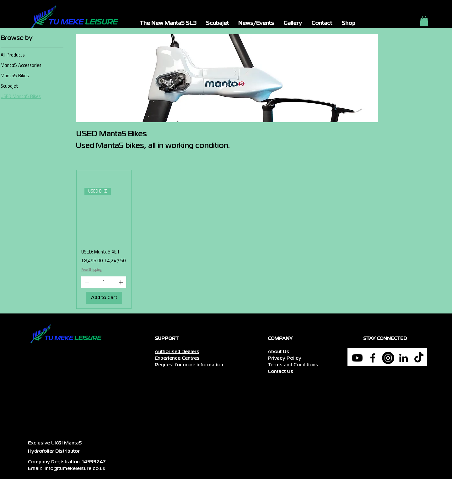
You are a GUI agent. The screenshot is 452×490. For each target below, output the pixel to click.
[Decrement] (86, 282)
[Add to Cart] (104, 298)
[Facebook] (373, 358)
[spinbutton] (103, 282)
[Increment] (121, 282)
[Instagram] (388, 358)
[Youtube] (357, 358)
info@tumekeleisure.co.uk (75, 468)
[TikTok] (419, 358)
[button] (168, 23)
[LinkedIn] (403, 358)
